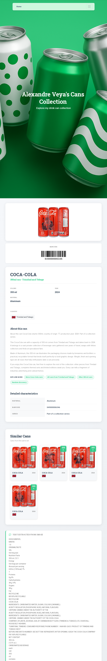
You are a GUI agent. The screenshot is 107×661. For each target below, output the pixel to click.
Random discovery (19, 382)
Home (18, 7)
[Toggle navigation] (89, 6)
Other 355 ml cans (85, 377)
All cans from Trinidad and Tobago (60, 377)
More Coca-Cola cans (34, 377)
